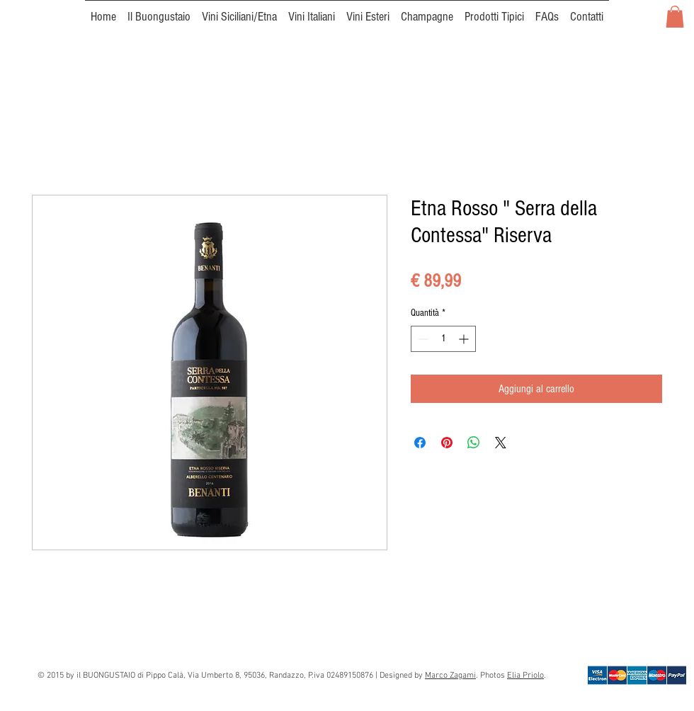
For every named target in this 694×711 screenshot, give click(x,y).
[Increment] (465, 338)
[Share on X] (500, 442)
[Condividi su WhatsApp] (473, 442)
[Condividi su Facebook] (419, 442)
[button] (675, 17)
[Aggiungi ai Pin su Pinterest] (446, 442)
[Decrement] (422, 338)
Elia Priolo (525, 676)
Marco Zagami (450, 676)
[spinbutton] (443, 338)
